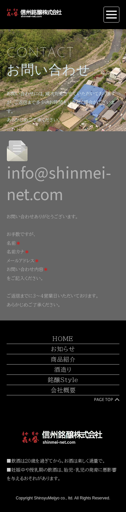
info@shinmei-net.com (59, 182)
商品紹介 (63, 360)
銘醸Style (63, 380)
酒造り (63, 370)
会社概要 (63, 390)
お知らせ (63, 349)
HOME (63, 339)
